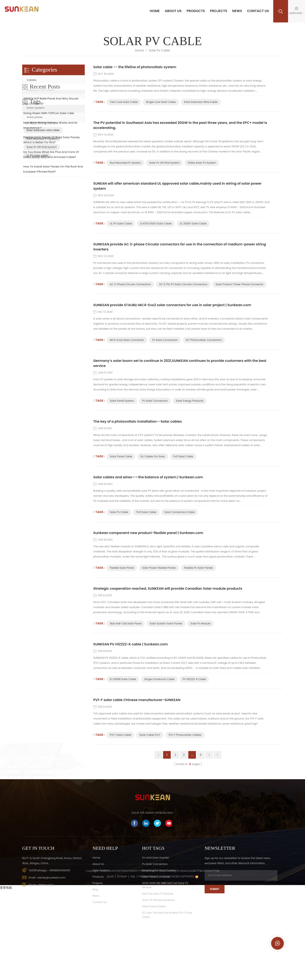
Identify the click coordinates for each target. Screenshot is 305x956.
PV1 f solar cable (120, 735)
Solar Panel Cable (121, 456)
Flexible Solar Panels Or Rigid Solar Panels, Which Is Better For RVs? (51, 186)
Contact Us (258, 10)
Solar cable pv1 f (149, 735)
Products (196, 10)
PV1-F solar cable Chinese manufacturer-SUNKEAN (136, 699)
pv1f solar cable (146, 512)
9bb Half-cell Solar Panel (125, 623)
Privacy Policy (149, 942)
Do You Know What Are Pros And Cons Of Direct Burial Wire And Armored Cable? (51, 201)
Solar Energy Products (189, 401)
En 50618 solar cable (123, 679)
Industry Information (41, 89)
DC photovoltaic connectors (204, 340)
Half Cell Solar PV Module (157, 893)
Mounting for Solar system (159, 870)
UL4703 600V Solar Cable (156, 223)
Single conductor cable (159, 679)
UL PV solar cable (121, 223)
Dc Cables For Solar (152, 456)
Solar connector (38, 99)
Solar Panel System (122, 401)
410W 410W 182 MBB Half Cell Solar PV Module (165, 885)
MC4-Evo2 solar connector (127, 340)
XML (132, 942)
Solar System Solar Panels (166, 623)
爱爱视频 (6, 953)
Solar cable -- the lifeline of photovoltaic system (134, 67)
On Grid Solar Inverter (155, 857)
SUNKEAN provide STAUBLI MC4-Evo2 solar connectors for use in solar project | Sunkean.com (172, 305)
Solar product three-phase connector (240, 284)
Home (155, 10)
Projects (218, 10)
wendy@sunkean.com (51, 877)
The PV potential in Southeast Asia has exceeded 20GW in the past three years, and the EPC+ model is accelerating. (180, 125)
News (237, 10)
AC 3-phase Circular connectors (130, 284)
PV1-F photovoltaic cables (185, 735)
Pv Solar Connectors (165, 340)
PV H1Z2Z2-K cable (194, 679)
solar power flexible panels (159, 568)
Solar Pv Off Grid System (164, 163)
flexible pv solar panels (198, 568)
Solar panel (34, 117)
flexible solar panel (122, 568)
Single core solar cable (161, 102)
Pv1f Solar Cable (183, 456)
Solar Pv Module (200, 623)
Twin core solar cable (124, 102)
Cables (31, 80)
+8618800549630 (59, 870)
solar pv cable (119, 512)
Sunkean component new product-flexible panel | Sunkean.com (148, 532)
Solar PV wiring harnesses (158, 900)
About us (173, 10)
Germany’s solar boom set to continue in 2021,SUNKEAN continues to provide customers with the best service (179, 363)
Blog (95, 889)
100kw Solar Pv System (202, 163)
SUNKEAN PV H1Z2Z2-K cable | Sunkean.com (130, 644)
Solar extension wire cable (200, 102)
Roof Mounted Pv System (125, 163)
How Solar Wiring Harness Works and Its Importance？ (50, 172)
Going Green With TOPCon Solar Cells (48, 160)
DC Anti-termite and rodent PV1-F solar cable (167, 915)
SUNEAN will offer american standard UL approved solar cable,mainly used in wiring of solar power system (177, 186)
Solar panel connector (156, 877)
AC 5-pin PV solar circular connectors (183, 284)
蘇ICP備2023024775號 (206, 936)
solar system (101, 870)
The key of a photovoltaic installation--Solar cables (137, 421)
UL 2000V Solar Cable (193, 223)
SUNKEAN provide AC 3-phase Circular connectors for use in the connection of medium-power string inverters (179, 247)
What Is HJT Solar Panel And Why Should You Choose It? (50, 148)
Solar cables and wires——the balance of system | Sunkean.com (148, 477)
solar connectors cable (179, 512)
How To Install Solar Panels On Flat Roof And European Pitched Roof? (53, 216)
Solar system (35, 108)
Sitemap (122, 942)
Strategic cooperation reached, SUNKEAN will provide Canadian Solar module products (167, 588)
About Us (98, 864)
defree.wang (46, 885)
